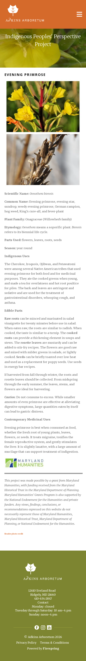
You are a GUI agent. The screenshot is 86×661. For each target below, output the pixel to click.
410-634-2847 (43, 598)
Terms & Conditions (54, 642)
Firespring (51, 648)
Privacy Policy (26, 642)
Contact (43, 602)
